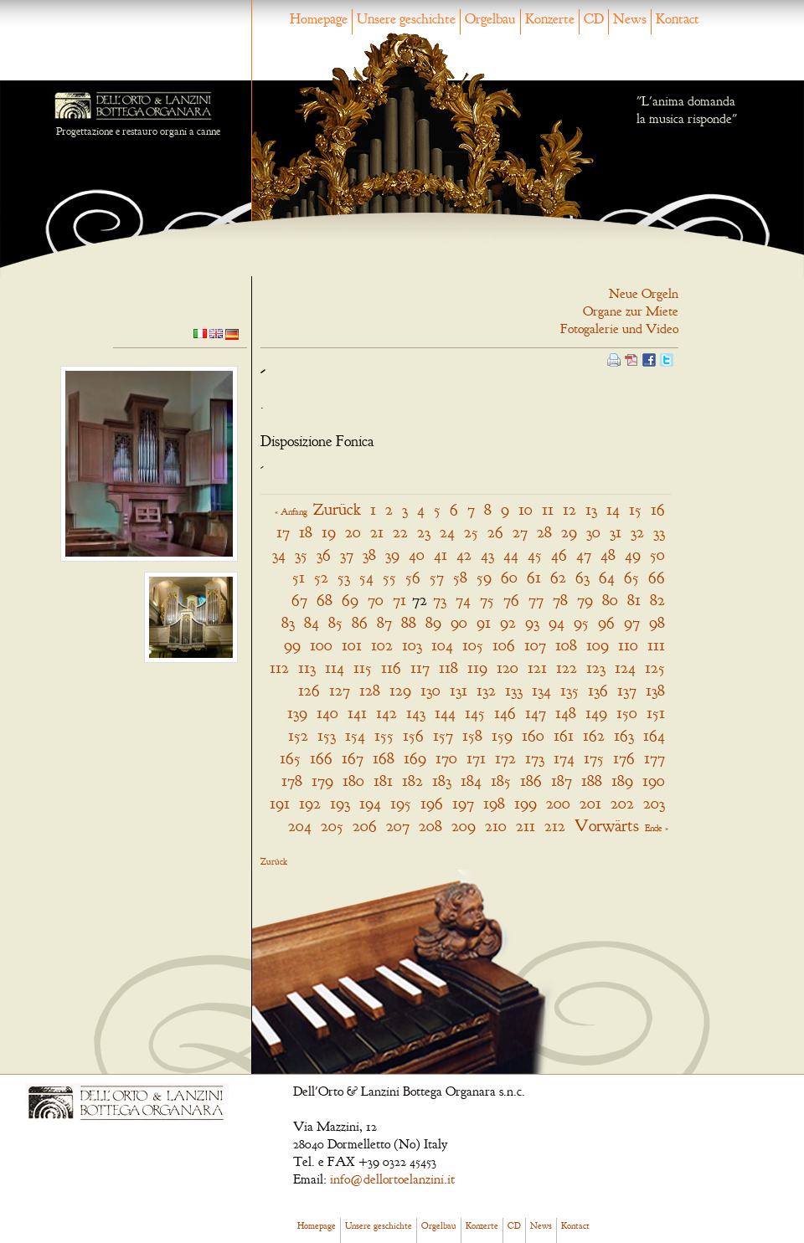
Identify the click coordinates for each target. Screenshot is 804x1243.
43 (487, 554)
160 (533, 735)
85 (335, 622)
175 (594, 757)
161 (564, 735)
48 (608, 554)
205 (332, 825)
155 (384, 735)
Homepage (319, 19)
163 (624, 735)
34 (279, 554)
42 (464, 554)
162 (594, 735)
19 (329, 531)
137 (626, 690)
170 (446, 757)
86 (360, 622)
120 (507, 667)
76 (511, 599)
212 (554, 825)
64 (607, 577)
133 (514, 690)
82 (657, 599)
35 (301, 554)
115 (362, 667)
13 (591, 509)
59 (484, 577)
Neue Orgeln (643, 293)
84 (311, 622)
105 (472, 644)
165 (290, 757)
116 (391, 667)
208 (430, 825)
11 (548, 509)
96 (606, 622)
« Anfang (291, 511)
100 (321, 644)
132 (486, 690)
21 (377, 531)
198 (494, 803)
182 (412, 780)
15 (635, 509)
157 (443, 735)
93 (532, 622)
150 (626, 712)
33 (659, 531)
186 (531, 780)
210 (496, 825)
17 (283, 531)
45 (535, 554)
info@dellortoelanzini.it (392, 1179)
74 (463, 599)
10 (525, 509)
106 (503, 644)
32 (637, 531)
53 (344, 577)
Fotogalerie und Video (619, 329)
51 (298, 577)
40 (417, 554)
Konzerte (550, 19)
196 (431, 803)
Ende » (656, 828)
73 (439, 599)
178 (291, 780)
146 (505, 712)
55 (389, 577)
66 (656, 577)
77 (536, 599)
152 (298, 735)
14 (613, 509)
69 (350, 599)
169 (415, 757)
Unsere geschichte (406, 19)
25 (471, 531)
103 (412, 644)
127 (339, 690)
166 (321, 757)
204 (300, 825)
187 (561, 780)
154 (355, 735)
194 (370, 803)
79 (585, 599)
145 (475, 712)
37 (346, 554)
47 (583, 554)
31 (615, 531)
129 (400, 690)
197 (463, 803)
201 (590, 803)
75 (487, 599)
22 (400, 531)
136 (598, 690)
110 (628, 644)
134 (541, 690)
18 (305, 531)
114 (334, 667)
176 (624, 757)
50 (657, 554)
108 (566, 644)
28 (544, 531)
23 (423, 531)
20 (353, 531)
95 (581, 622)
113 (307, 667)
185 (501, 780)
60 (509, 577)
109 (597, 644)
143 (415, 712)
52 (321, 577)
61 (534, 577)
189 (622, 780)
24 (447, 531)
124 (625, 667)
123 (596, 667)
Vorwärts (607, 825)
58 (460, 577)
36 (324, 554)
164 (654, 735)
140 (327, 712)
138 (655, 690)
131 (458, 690)
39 (392, 554)
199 (525, 803)
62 (558, 577)
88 (408, 622)
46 (559, 554)
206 (365, 825)
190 (653, 780)
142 (386, 712)
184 (471, 780)
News (630, 19)
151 (656, 712)
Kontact (677, 19)
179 (322, 780)
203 (654, 803)
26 (495, 531)
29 (569, 531)
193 (340, 803)
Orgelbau (490, 19)
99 (292, 644)
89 (433, 622)
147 (535, 712)
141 (357, 712)
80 (610, 599)
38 (369, 554)
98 (657, 622)
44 (510, 554)
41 (440, 554)
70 (376, 599)
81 (634, 599)
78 (560, 599)
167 (352, 757)
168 (383, 757)
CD (594, 19)
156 (413, 735)
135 (569, 690)
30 (593, 531)
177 (654, 757)
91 (484, 622)
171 (476, 757)
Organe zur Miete (630, 311)
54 (366, 577)
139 (297, 712)
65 (631, 577)
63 (582, 577)
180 (353, 780)
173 (534, 757)
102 (382, 644)
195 (400, 803)
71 (399, 599)
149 (596, 712)
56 (412, 577)
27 (520, 531)
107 (535, 644)
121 (537, 667)
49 (633, 554)
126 (309, 690)
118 (448, 667)
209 (463, 825)
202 (622, 803)
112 (279, 667)
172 (505, 757)
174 (564, 757)
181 (383, 780)
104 (442, 644)
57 (437, 577)
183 (441, 780)
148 (565, 712)
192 (310, 803)
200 (558, 803)
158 (472, 735)
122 (566, 667)
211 (525, 825)
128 (369, 690)
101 (352, 644)
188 (591, 780)
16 (658, 509)
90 (459, 622)
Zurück (337, 509)
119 (477, 667)
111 (656, 644)
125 (655, 667)
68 (324, 599)
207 (398, 825)
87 (384, 622)
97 (632, 622)
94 (556, 622)
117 (420, 667)
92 (508, 622)
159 (502, 735)
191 (280, 803)
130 (430, 690)
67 (299, 599)
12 (569, 509)
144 (445, 712)
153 (326, 735)
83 (288, 622)
